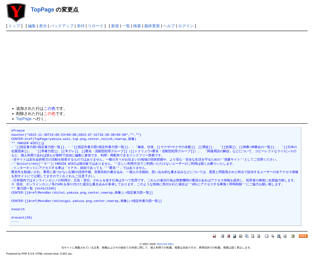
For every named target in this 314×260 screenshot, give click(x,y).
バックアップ (62, 26)
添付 (81, 26)
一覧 (126, 26)
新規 (115, 26)
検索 (137, 26)
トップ (14, 26)
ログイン (186, 26)
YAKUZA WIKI (165, 244)
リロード (96, 26)
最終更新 (152, 26)
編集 (32, 26)
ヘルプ (169, 26)
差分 (43, 26)
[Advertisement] (157, 68)
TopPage (42, 9)
